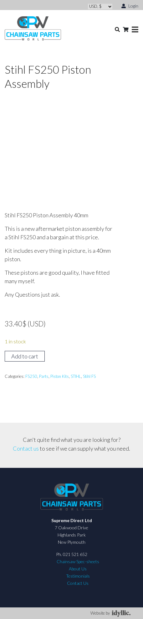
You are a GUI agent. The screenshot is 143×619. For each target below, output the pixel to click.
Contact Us (78, 583)
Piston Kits (59, 376)
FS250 (31, 376)
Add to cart (24, 356)
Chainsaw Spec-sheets (78, 561)
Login (129, 5)
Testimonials (78, 576)
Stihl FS (89, 376)
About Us (78, 568)
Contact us (26, 448)
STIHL (76, 376)
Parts (44, 376)
